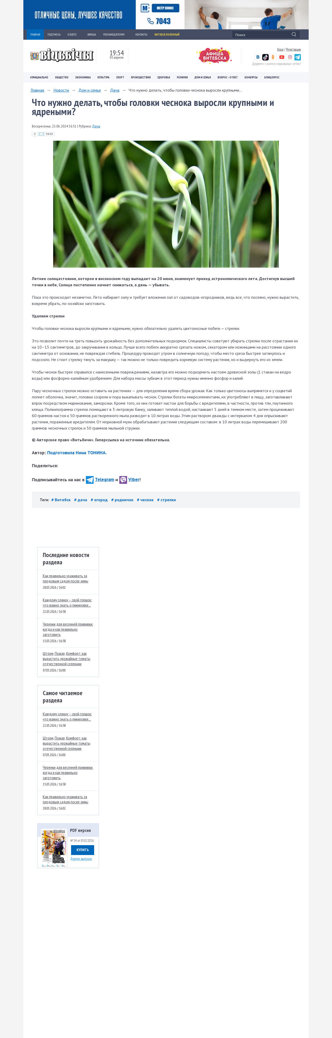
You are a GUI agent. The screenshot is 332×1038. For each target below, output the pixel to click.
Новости (61, 90)
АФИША (91, 34)
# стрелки (166, 499)
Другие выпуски (81, 858)
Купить (83, 849)
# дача (81, 499)
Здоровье (163, 77)
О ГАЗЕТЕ (74, 34)
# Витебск (61, 499)
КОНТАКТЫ (141, 34)
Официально (39, 77)
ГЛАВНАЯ (35, 34)
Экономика (83, 77)
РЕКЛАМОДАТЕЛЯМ (115, 34)
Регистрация (293, 49)
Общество (61, 77)
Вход (280, 49)
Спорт (120, 77)
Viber (129, 479)
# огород (100, 499)
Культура (103, 77)
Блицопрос (271, 77)
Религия (182, 77)
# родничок (122, 499)
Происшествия (141, 77)
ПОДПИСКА (53, 34)
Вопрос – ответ (228, 77)
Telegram (100, 479)
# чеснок (146, 499)
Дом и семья (203, 77)
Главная (37, 90)
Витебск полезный (167, 34)
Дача (114, 90)
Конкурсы (251, 77)
